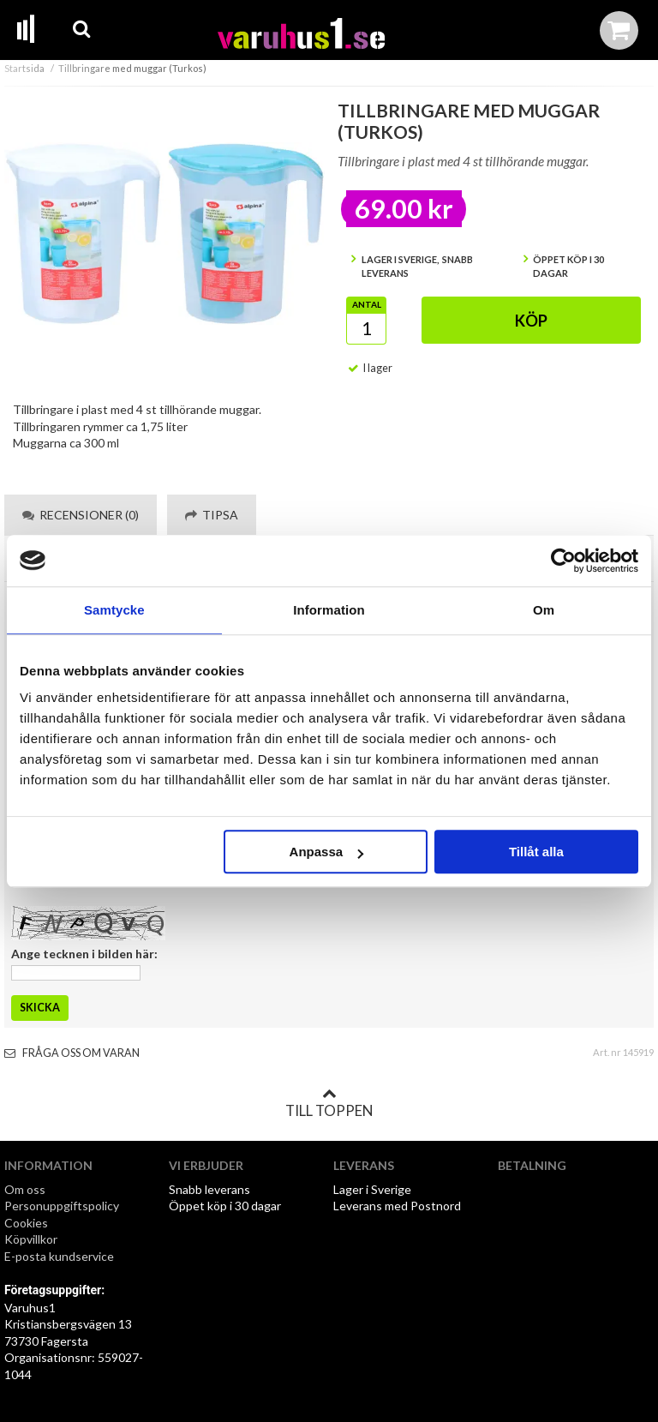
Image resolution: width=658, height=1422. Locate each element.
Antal (366, 304)
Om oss (24, 1189)
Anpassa (327, 851)
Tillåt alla (536, 851)
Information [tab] (329, 610)
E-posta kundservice (60, 1256)
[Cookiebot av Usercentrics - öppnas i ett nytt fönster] (563, 560)
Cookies (26, 1222)
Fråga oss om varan (72, 1053)
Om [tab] (543, 610)
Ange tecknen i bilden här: (84, 953)
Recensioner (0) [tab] (80, 514)
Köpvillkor (30, 1239)
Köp (531, 320)
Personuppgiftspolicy (61, 1205)
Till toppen (329, 1103)
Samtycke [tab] (114, 610)
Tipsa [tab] (211, 514)
